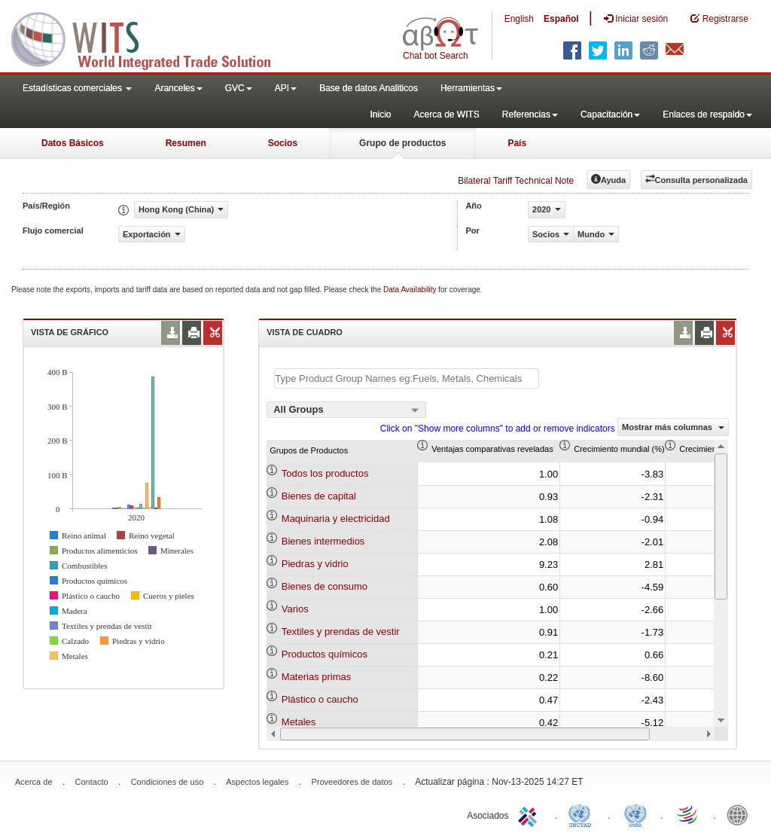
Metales (299, 722)
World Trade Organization (688, 814)
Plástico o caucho (320, 699)
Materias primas (316, 676)
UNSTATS (635, 814)
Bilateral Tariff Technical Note (516, 180)
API (286, 88)
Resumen (186, 143)
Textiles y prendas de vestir (341, 631)
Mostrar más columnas (673, 427)
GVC (238, 88)
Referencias (530, 114)
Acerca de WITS (446, 114)
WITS (150, 37)
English (519, 19)
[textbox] (406, 378)
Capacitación (610, 114)
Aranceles (178, 88)
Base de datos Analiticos (368, 88)
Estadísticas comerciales (77, 88)
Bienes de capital (319, 496)
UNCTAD (583, 814)
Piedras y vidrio (315, 563)
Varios (295, 609)
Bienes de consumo (324, 586)
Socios (282, 143)
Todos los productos (325, 473)
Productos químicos (324, 654)
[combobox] (346, 409)
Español (561, 19)
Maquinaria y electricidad (336, 518)
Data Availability (410, 289)
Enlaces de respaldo (707, 114)
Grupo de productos (402, 143)
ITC (530, 814)
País (516, 143)
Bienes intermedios (323, 541)
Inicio (380, 114)
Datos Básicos (72, 143)
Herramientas (471, 88)
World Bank (741, 814)
